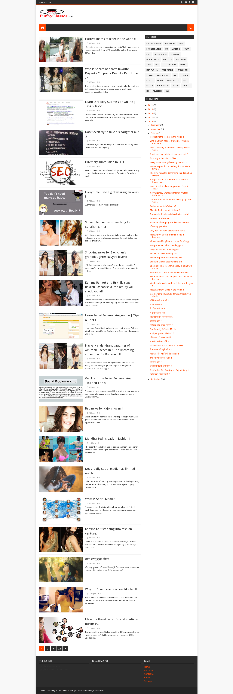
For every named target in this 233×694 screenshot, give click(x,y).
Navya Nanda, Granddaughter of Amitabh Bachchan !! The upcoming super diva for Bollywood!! (109, 350)
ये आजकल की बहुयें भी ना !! (161, 349)
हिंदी (166, 49)
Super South (182, 70)
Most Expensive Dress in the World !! (167, 290)
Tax (167, 91)
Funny (186, 49)
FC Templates (61, 690)
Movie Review (162, 86)
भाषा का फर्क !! (156, 304)
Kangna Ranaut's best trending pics (166, 245)
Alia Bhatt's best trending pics (163, 253)
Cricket (150, 81)
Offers (176, 86)
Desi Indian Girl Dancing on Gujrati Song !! (169, 370)
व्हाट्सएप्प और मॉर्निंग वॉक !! (161, 317)
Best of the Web (153, 44)
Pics (148, 54)
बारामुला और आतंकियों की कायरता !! (164, 354)
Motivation (152, 70)
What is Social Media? (100, 499)
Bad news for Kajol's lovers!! (104, 408)
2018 (150, 113)
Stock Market (173, 81)
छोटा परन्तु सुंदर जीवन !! (98, 559)
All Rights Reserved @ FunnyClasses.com (87, 690)
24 (59, 649)
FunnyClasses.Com (45, 2)
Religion (157, 91)
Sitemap (148, 681)
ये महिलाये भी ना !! (157, 308)
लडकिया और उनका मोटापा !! (161, 325)
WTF (157, 65)
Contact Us (149, 674)
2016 (150, 121)
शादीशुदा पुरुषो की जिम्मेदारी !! (162, 333)
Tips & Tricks (163, 75)
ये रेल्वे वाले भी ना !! (157, 313)
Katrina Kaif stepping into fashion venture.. (170, 222)
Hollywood (180, 60)
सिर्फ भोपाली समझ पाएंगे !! (160, 337)
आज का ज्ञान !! (156, 321)
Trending (175, 54)
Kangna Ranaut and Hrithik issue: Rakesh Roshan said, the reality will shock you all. (109, 287)
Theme (42, 690)
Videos (183, 65)
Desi (185, 81)
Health (149, 86)
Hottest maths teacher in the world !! (110, 39)
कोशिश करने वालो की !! (159, 300)
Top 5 (148, 65)
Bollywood (170, 44)
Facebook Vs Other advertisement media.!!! (169, 272)
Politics (167, 60)
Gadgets (187, 86)
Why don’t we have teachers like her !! (111, 589)
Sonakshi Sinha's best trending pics (166, 262)
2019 (150, 109)
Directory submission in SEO (104, 162)
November (156, 129)
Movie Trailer (153, 60)
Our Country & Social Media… (164, 329)
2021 (150, 105)
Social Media (160, 54)
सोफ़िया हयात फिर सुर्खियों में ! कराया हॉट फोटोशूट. (170, 241)
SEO (175, 75)
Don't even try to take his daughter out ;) (169, 154)
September (156, 379)
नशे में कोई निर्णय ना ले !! (160, 374)
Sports (149, 75)
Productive (167, 70)
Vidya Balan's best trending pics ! (165, 249)
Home (147, 667)
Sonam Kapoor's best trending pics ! (166, 257)
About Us (148, 670)
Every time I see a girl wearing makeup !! (168, 162)
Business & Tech (153, 49)
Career (147, 677)
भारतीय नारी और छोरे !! (159, 341)
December (155, 125)
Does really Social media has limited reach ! (169, 214)
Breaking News (169, 65)
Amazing (176, 49)
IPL (147, 91)
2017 (150, 117)
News (181, 44)
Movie (160, 81)
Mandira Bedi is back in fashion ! (107, 438)
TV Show (184, 75)
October (155, 133)
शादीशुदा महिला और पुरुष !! (161, 366)
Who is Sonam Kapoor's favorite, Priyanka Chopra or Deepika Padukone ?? (111, 73)
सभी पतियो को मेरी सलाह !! (161, 358)
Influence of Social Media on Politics (166, 345)
